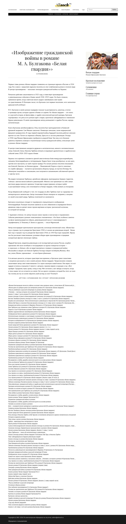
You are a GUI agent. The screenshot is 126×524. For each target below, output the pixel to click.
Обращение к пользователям (17, 521)
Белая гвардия (74, 14)
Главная (50, 14)
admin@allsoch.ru (58, 518)
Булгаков (65, 14)
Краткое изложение (95, 81)
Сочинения (57, 14)
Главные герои (93, 93)
